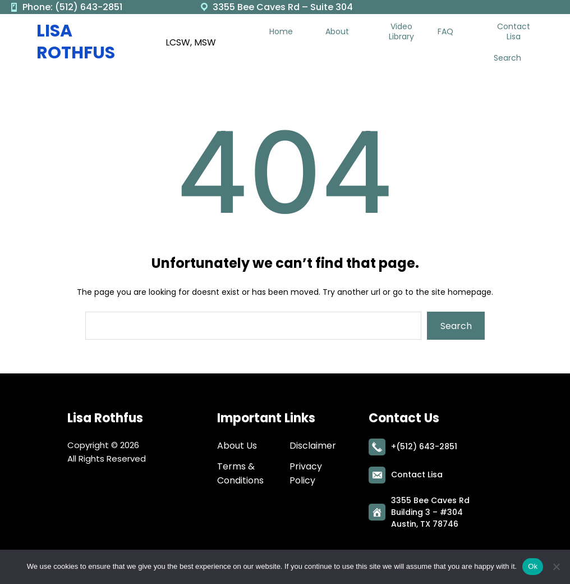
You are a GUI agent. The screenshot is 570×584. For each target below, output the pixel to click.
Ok (532, 566)
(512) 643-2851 (426, 445)
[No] (556, 566)
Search (456, 326)
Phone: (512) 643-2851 (72, 7)
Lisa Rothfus (75, 42)
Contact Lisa (417, 473)
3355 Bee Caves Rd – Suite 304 (283, 7)
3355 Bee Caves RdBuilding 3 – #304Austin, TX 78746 (430, 511)
